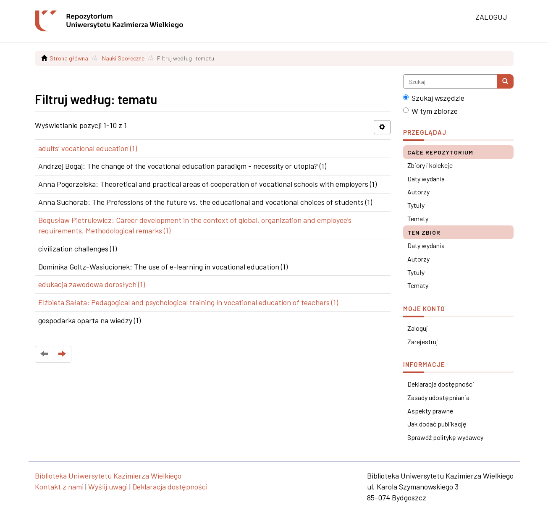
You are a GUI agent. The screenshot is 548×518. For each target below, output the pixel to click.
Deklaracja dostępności (440, 384)
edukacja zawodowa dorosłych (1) (91, 284)
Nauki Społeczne (123, 58)
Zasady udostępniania (438, 397)
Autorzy (418, 192)
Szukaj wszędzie (433, 97)
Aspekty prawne (430, 411)
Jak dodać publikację (437, 424)
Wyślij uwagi (108, 486)
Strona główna (69, 58)
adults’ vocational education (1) (87, 148)
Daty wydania (426, 179)
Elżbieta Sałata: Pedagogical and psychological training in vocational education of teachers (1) (188, 302)
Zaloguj (417, 328)
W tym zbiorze (430, 110)
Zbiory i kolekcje (430, 165)
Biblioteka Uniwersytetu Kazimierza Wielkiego (108, 475)
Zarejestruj (422, 341)
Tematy (417, 218)
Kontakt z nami (59, 486)
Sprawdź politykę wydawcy (445, 437)
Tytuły (416, 205)
